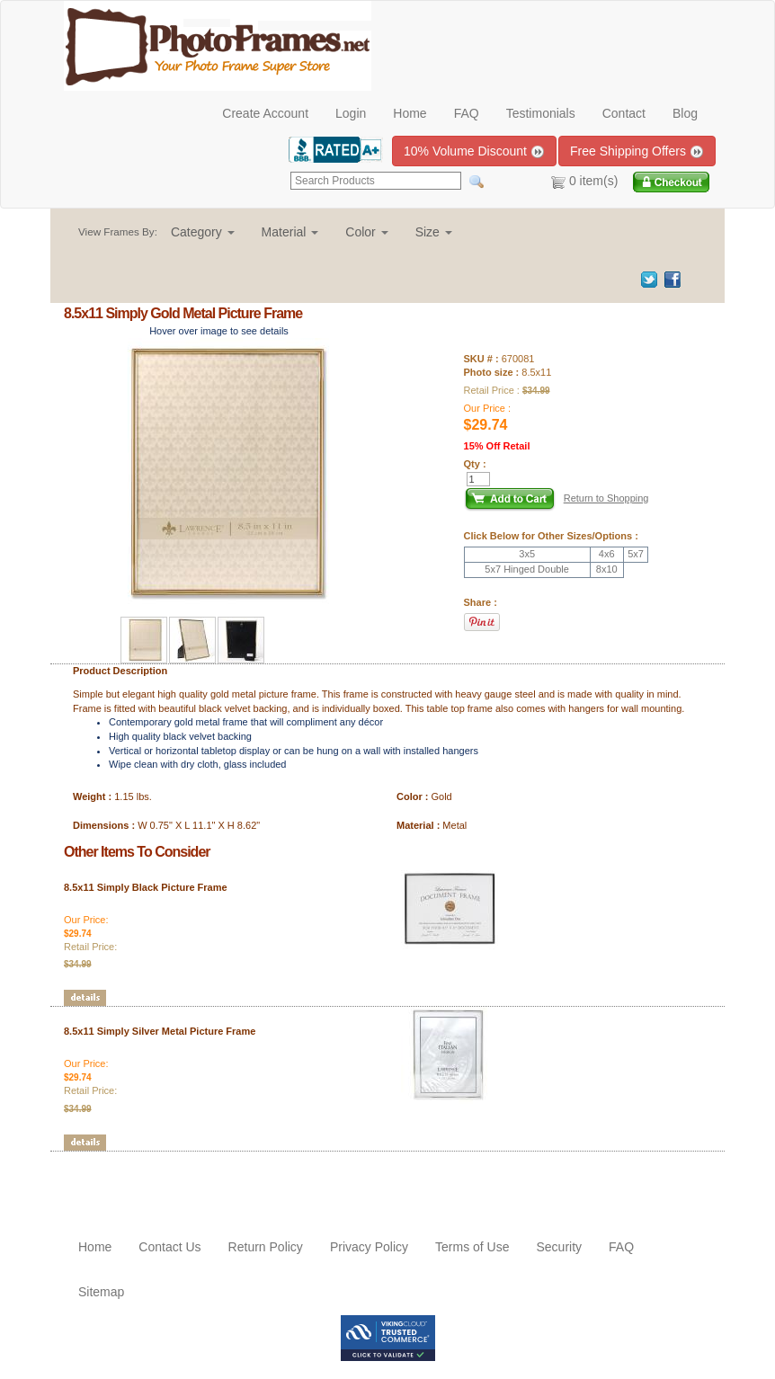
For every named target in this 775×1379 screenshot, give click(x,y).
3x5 (527, 553)
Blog (685, 113)
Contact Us (169, 1247)
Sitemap (101, 1292)
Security (559, 1247)
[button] (202, 231)
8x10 (607, 569)
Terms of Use (472, 1247)
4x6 (607, 553)
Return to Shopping (606, 498)
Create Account (265, 113)
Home (409, 113)
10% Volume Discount (474, 151)
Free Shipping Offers (637, 151)
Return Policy (265, 1247)
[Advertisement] (169, 1179)
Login (350, 113)
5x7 (636, 553)
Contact (624, 113)
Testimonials (540, 113)
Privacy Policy (369, 1247)
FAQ (466, 113)
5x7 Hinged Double (527, 569)
